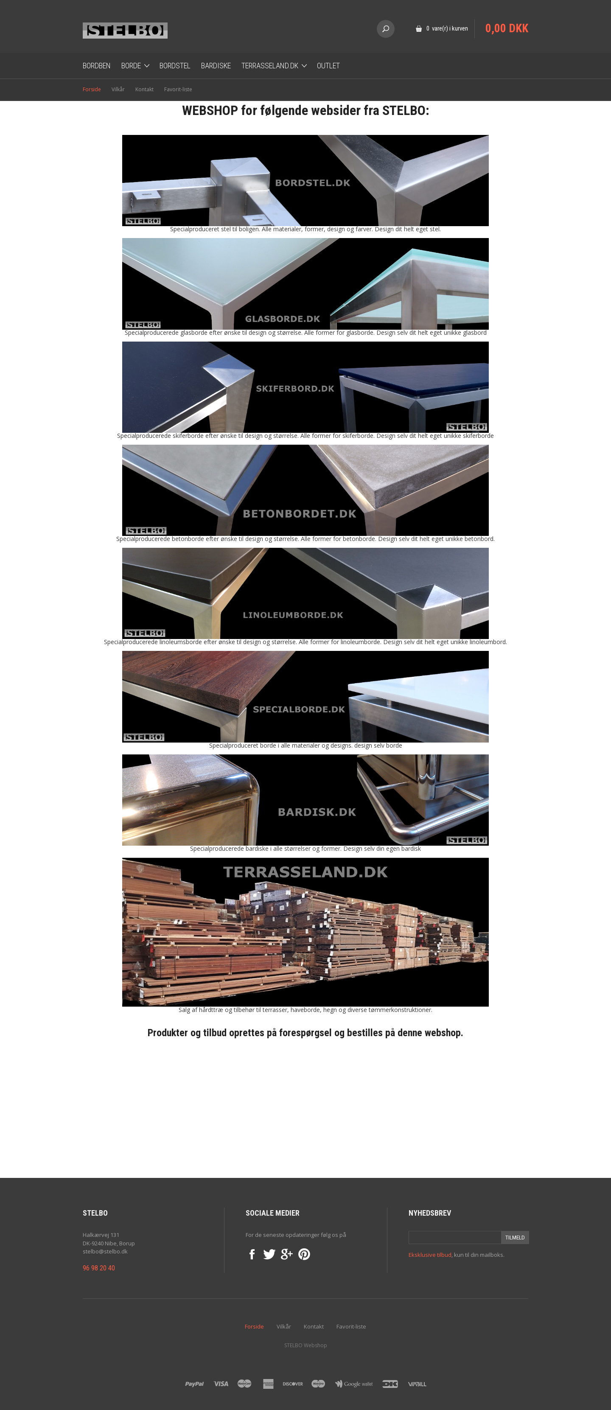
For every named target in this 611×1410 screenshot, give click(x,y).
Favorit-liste (178, 89)
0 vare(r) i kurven (447, 28)
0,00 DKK (506, 28)
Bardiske (216, 65)
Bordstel (175, 65)
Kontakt (144, 89)
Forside (92, 89)
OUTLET (328, 65)
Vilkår (118, 89)
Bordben (97, 65)
